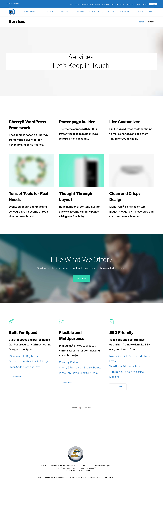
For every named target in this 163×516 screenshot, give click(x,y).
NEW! (74, 4)
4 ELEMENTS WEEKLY (115, 4)
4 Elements (140, 11)
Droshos (81, 11)
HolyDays (111, 11)
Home (141, 21)
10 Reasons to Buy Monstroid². (27, 355)
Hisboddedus (67, 11)
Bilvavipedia (125, 11)
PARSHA (80, 4)
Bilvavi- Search (31, 11)
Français (142, 4)
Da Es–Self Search (50, 11)
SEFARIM (88, 4)
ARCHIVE (95, 4)
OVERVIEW (103, 4)
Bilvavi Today (128, 4)
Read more (17, 376)
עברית (136, 4)
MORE (151, 11)
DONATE (150, 4)
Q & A (69, 4)
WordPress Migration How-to (126, 365)
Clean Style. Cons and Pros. (25, 365)
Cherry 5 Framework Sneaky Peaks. (80, 366)
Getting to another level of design (29, 360)
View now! (81, 277)
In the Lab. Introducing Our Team (78, 371)
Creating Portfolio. (70, 361)
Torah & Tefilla (96, 11)
